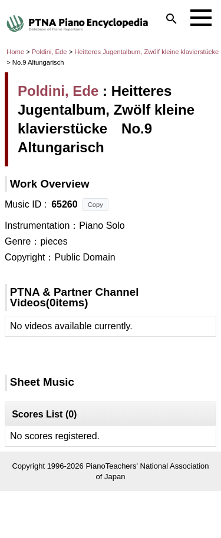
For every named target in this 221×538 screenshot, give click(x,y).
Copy (95, 204)
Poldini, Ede (49, 51)
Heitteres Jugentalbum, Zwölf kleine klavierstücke (146, 51)
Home (15, 51)
